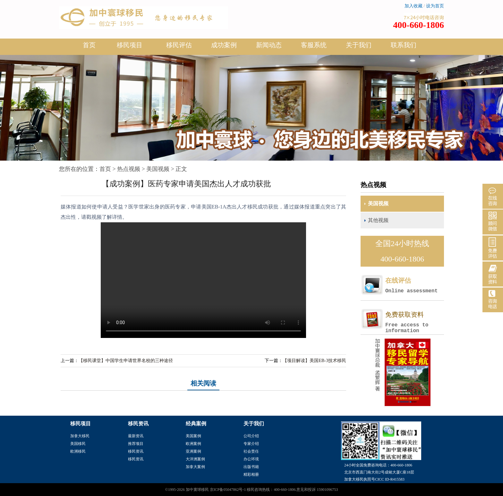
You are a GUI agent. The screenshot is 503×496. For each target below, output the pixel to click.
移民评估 (179, 47)
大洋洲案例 (195, 459)
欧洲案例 (193, 443)
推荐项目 (135, 443)
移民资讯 (135, 451)
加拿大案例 (195, 467)
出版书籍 (251, 467)
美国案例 (193, 436)
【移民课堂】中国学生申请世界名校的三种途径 (126, 360)
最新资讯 (135, 436)
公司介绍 (251, 436)
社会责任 (251, 451)
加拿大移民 (80, 436)
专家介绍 (251, 443)
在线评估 (414, 285)
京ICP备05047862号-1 (228, 489)
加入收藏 (413, 6)
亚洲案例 (193, 451)
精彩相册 (251, 474)
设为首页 (435, 6)
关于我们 (358, 47)
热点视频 (128, 169)
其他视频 (378, 220)
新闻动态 (269, 47)
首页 (89, 45)
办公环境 (251, 459)
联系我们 (403, 45)
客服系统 (314, 45)
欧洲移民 (78, 451)
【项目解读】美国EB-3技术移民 (314, 360)
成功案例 (224, 47)
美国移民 (78, 443)
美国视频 (157, 169)
